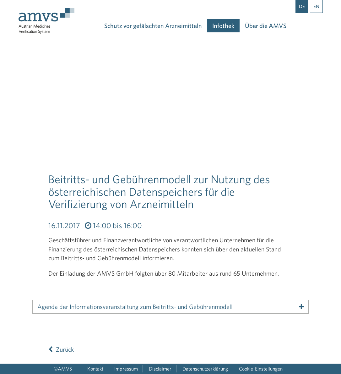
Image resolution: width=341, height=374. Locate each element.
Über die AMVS (265, 25)
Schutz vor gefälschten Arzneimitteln (153, 25)
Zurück (61, 349)
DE (302, 6)
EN (316, 6)
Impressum (126, 368)
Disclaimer (160, 368)
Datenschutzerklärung (205, 368)
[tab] (170, 306)
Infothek (223, 25)
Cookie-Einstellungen (261, 368)
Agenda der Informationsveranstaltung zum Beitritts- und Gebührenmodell (135, 306)
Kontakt (95, 368)
